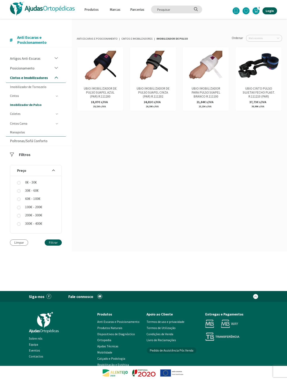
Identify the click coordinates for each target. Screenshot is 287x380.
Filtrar (53, 242)
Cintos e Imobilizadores (137, 38)
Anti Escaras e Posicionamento (97, 38)
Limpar (19, 242)
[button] (56, 58)
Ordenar (237, 38)
